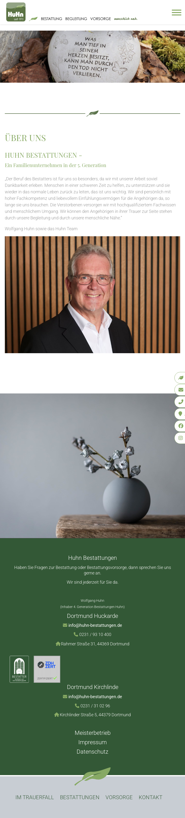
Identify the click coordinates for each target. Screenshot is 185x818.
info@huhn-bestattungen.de (95, 625)
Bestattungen (79, 797)
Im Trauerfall (34, 797)
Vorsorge (119, 797)
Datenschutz (92, 751)
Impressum (92, 742)
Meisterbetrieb (93, 733)
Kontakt (150, 797)
